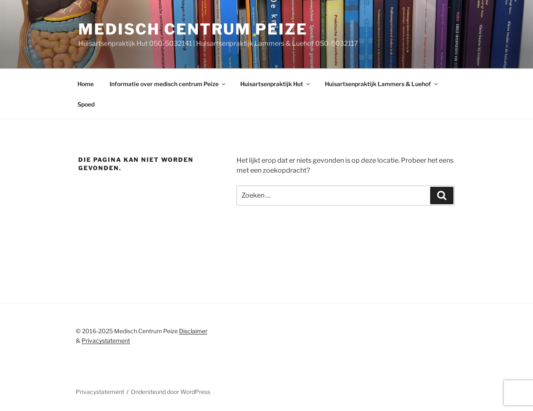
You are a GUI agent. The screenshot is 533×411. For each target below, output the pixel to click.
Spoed (86, 104)
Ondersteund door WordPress (170, 391)
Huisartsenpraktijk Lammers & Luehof (382, 83)
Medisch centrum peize (192, 29)
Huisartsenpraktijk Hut (275, 83)
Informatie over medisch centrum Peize (168, 83)
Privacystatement (106, 340)
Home (85, 83)
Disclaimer (193, 330)
